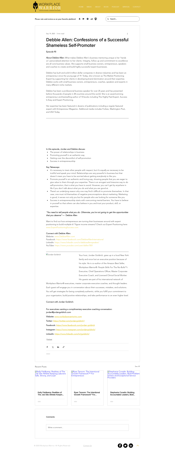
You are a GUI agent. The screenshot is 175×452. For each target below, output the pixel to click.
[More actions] (127, 33)
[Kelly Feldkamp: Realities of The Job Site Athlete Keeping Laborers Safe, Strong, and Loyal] (51, 380)
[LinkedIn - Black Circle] (131, 445)
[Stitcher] (91, 19)
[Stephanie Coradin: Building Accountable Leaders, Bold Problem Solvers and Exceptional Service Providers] (123, 380)
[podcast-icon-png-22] (95, 19)
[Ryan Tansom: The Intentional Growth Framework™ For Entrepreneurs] (87, 380)
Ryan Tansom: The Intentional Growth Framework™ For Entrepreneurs (87, 393)
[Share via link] (63, 347)
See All (137, 366)
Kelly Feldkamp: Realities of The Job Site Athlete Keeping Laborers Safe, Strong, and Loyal (50, 393)
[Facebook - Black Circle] (120, 445)
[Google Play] (83, 19)
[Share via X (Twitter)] (53, 347)
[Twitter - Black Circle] (125, 445)
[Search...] (122, 19)
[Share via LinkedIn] (58, 347)
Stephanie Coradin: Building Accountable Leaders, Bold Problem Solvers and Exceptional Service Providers (123, 393)
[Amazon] (79, 19)
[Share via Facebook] (47, 347)
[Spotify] (87, 19)
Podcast (49, 339)
